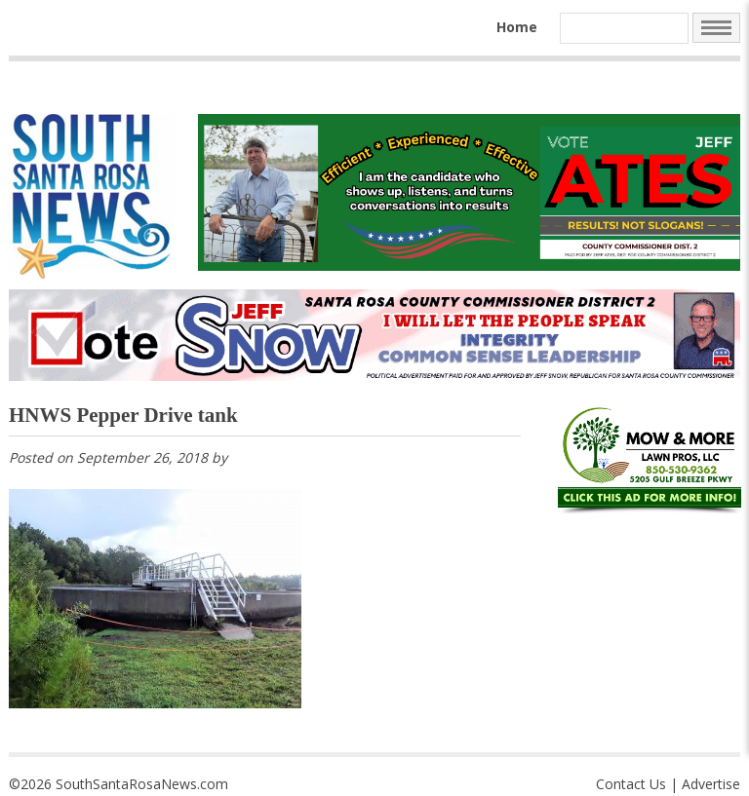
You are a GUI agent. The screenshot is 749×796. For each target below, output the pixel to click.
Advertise (711, 784)
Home (516, 27)
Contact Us (631, 784)
